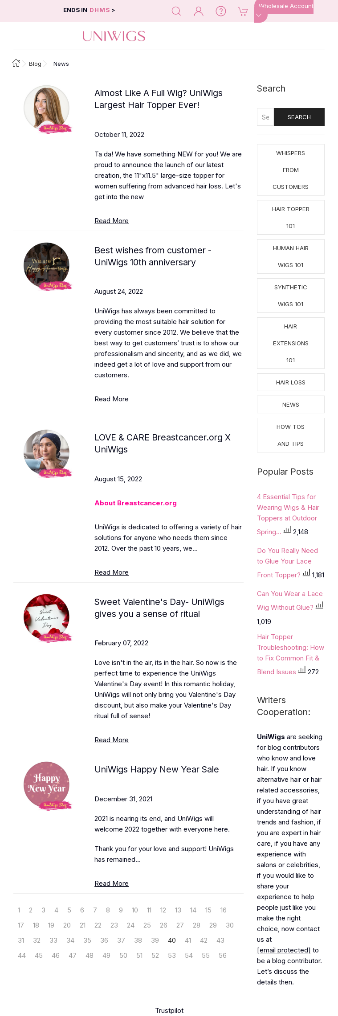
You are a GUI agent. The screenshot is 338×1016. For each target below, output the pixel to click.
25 (147, 925)
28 (196, 925)
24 (130, 925)
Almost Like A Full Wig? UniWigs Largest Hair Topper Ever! (158, 99)
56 (223, 955)
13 (178, 910)
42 (204, 940)
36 (104, 940)
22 (98, 925)
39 (155, 940)
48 (90, 955)
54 (189, 955)
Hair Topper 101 (290, 217)
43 (220, 940)
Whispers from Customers (291, 169)
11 (149, 910)
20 (67, 925)
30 (230, 925)
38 (138, 940)
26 (163, 925)
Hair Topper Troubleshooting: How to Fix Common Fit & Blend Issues (290, 654)
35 (87, 940)
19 (51, 925)
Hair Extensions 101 (291, 343)
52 (155, 955)
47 (73, 955)
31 (21, 940)
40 (172, 940)
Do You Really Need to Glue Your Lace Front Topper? (287, 562)
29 (213, 925)
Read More (111, 220)
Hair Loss (290, 382)
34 (70, 940)
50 (123, 955)
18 (36, 925)
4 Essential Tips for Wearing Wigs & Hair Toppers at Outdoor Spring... (288, 514)
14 (193, 910)
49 (106, 955)
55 (206, 955)
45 (39, 955)
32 (37, 940)
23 (114, 925)
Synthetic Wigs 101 (290, 296)
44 (22, 955)
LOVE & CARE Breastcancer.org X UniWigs (162, 443)
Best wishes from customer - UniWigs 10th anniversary (153, 256)
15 (208, 910)
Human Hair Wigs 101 (291, 256)
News (290, 404)
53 (172, 955)
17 (21, 925)
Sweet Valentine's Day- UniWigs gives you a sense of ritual (159, 607)
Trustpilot (169, 1010)
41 (188, 940)
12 (163, 910)
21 (83, 925)
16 (223, 910)
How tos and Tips (291, 435)
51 (139, 955)
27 (180, 925)
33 (53, 940)
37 (121, 940)
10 (135, 910)
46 (56, 955)
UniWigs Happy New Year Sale (156, 769)
